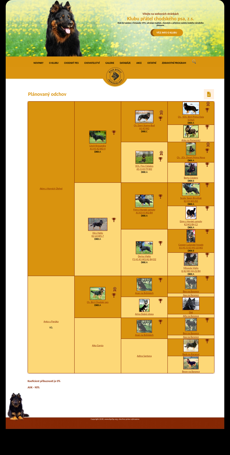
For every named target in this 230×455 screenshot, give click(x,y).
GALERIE (109, 62)
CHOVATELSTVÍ (92, 62)
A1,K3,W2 (144, 128)
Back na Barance (190, 354)
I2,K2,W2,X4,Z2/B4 (191, 271)
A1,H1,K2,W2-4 (97, 148)
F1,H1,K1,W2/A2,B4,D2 (144, 259)
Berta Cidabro (191, 177)
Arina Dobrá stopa (144, 314)
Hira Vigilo (98, 232)
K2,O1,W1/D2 (191, 201)
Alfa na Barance (191, 315)
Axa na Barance (191, 295)
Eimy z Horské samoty (191, 221)
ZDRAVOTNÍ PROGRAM (174, 62)
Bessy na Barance (191, 371)
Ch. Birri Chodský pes (98, 302)
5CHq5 (191, 119)
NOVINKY (38, 62)
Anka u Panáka (51, 321)
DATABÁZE (125, 62)
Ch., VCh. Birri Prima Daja (191, 116)
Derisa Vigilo (144, 256)
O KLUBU (53, 62)
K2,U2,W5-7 (98, 235)
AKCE (139, 62)
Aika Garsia (97, 345)
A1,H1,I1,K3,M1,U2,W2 (191, 247)
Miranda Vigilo (190, 268)
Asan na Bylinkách (144, 293)
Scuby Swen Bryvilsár (191, 198)
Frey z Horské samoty (144, 209)
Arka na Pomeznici (191, 140)
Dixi (191, 312)
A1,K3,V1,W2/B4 (144, 212)
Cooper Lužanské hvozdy (190, 244)
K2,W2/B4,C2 (191, 224)
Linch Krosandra (97, 145)
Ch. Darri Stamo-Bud (144, 125)
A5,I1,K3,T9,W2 (144, 169)
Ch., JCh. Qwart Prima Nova (191, 157)
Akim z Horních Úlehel (51, 188)
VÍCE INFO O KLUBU (167, 32)
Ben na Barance (191, 291)
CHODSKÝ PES (71, 62)
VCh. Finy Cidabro (144, 166)
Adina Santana (144, 355)
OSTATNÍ (151, 62)
